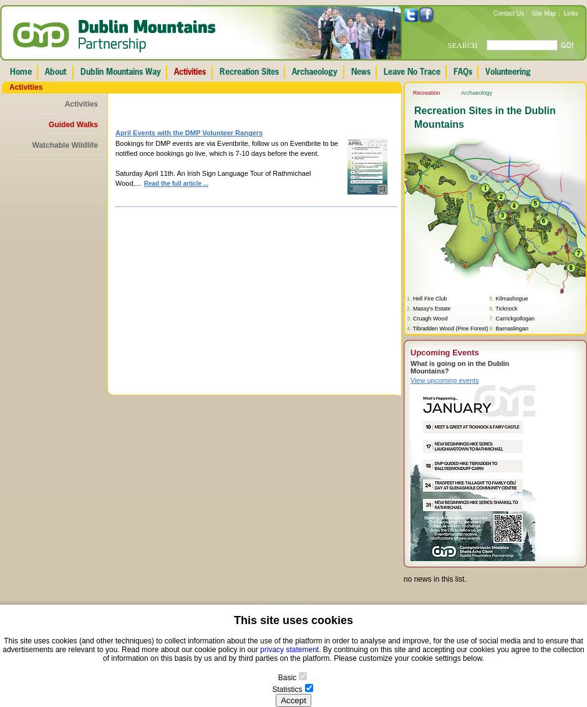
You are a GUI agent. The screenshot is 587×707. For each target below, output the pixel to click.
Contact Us (508, 13)
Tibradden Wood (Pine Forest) (450, 328)
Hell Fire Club (430, 299)
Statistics (287, 689)
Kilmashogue (511, 299)
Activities (81, 104)
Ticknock (506, 308)
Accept (293, 700)
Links (571, 13)
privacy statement (289, 649)
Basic (287, 677)
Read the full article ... (176, 183)
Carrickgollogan (515, 318)
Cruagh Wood (430, 318)
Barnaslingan (511, 328)
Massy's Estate (431, 308)
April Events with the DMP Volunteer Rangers (189, 133)
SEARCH (462, 45)
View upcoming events (444, 380)
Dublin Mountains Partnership (114, 36)
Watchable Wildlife (65, 145)
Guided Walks (73, 124)
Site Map (543, 13)
